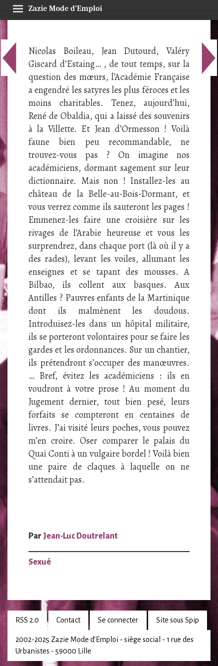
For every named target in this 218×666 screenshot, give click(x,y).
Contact (68, 620)
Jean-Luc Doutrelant (80, 536)
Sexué (39, 562)
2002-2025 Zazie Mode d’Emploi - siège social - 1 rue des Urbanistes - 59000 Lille (104, 645)
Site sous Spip (177, 620)
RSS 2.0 (27, 620)
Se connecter (118, 620)
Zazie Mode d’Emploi (57, 7)
